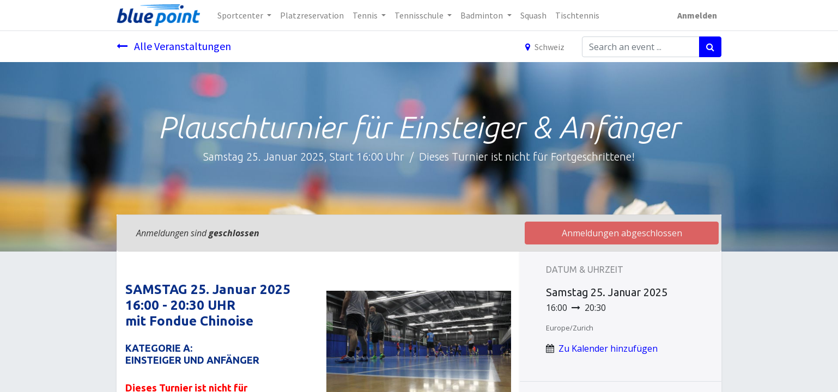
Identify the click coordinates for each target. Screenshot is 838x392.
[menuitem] (312, 15)
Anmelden (697, 15)
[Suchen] (710, 46)
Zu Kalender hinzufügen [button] (608, 348)
